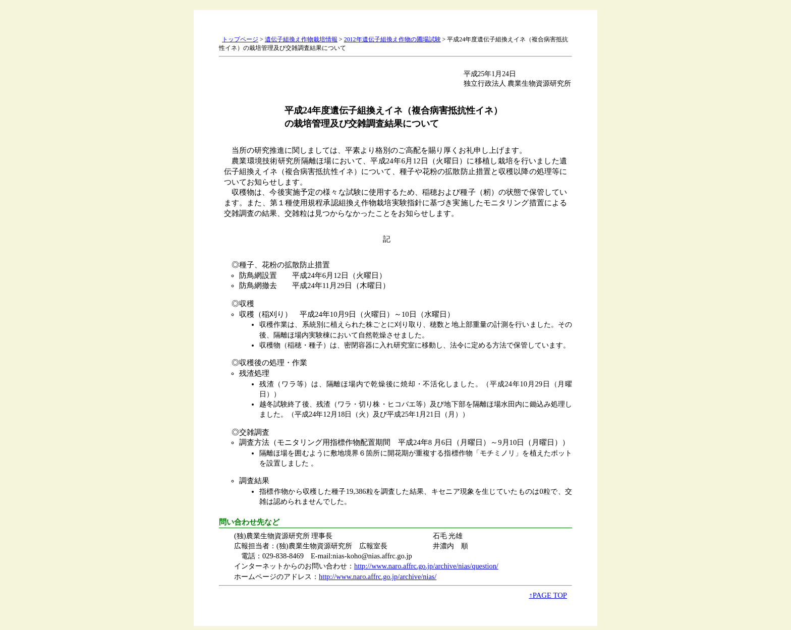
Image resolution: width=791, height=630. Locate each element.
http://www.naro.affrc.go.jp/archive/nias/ (377, 576)
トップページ (240, 39)
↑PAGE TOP (548, 595)
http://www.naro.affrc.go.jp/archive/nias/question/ (426, 566)
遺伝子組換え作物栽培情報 (301, 39)
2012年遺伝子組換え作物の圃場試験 (392, 39)
